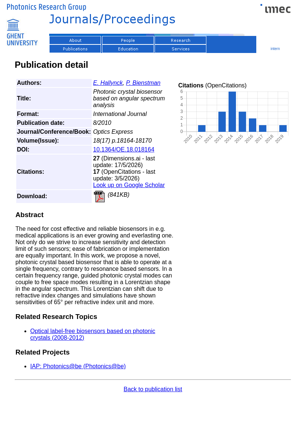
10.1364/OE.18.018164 (123, 149)
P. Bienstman (143, 83)
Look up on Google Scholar (129, 185)
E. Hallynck (108, 83)
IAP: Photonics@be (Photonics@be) (78, 366)
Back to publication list (153, 389)
